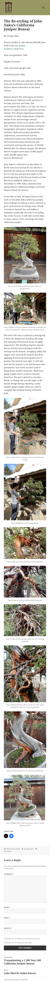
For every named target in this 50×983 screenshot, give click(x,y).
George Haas (29, 849)
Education (7, 851)
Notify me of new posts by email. (19, 943)
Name (7, 907)
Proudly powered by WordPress (16, 980)
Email (7, 918)
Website (7, 928)
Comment (9, 874)
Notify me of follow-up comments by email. (23, 939)
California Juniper (17, 45)
